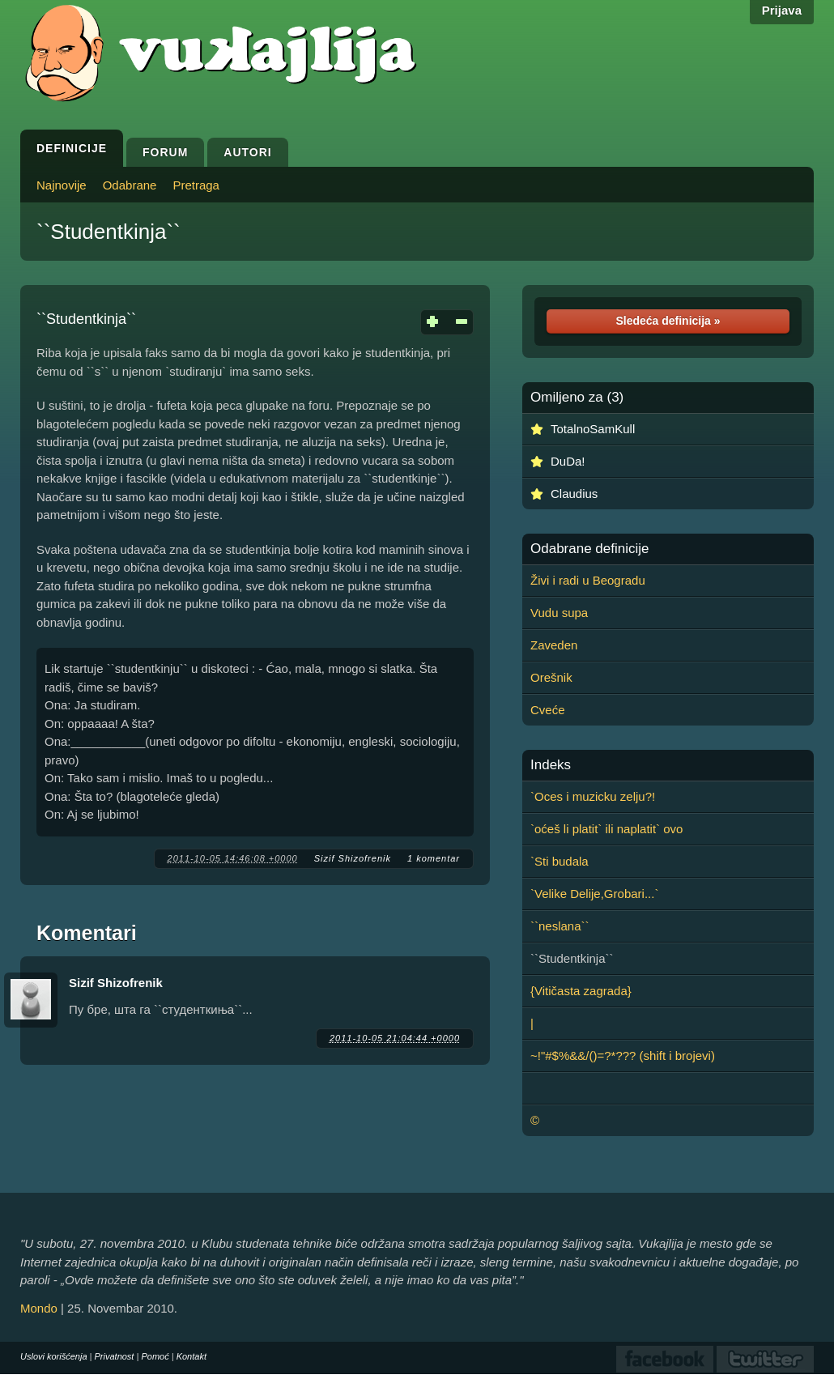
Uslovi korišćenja (53, 1356)
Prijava (782, 10)
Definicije (71, 148)
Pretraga (195, 185)
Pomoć (154, 1356)
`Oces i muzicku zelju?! (592, 796)
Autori (247, 152)
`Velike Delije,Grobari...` (594, 893)
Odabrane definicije (589, 549)
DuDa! (568, 461)
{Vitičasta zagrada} (581, 991)
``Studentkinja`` (108, 231)
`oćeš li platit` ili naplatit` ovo (606, 829)
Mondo (38, 1308)
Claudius (574, 493)
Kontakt (191, 1356)
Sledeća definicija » (667, 320)
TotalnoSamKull (593, 429)
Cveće (547, 710)
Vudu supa (559, 612)
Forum (165, 152)
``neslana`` (559, 926)
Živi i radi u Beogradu (587, 580)
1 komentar (433, 858)
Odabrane (130, 185)
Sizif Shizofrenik (352, 858)
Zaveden (553, 645)
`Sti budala (559, 861)
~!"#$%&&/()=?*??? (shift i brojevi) (622, 1055)
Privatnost (114, 1356)
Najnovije (61, 185)
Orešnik (551, 677)
